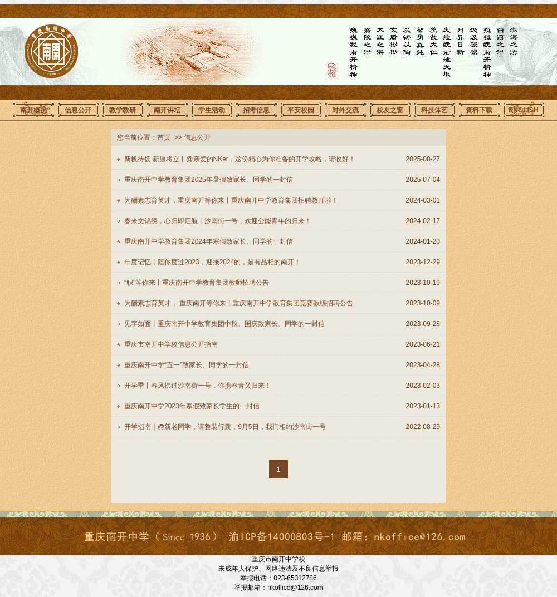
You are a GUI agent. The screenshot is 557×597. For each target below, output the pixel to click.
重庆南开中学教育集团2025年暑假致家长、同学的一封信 (208, 180)
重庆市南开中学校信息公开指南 (171, 344)
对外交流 (345, 110)
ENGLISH (523, 110)
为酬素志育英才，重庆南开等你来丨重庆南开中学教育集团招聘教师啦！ (231, 200)
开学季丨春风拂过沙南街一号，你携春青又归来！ (197, 385)
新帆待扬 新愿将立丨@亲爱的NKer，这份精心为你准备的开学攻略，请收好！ (239, 159)
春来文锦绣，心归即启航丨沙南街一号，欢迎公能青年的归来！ (217, 221)
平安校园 (300, 110)
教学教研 (122, 110)
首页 (163, 137)
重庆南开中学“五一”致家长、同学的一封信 (186, 365)
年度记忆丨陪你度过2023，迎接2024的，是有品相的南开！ (212, 262)
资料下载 (479, 110)
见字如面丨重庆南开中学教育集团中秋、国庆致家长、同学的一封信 (224, 324)
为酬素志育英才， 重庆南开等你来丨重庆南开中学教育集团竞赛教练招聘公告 (238, 303)
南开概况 (33, 110)
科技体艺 (434, 110)
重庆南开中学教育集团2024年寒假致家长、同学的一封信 (208, 241)
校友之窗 (390, 110)
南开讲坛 (167, 110)
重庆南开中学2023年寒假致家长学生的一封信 (192, 406)
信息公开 (78, 110)
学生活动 (211, 110)
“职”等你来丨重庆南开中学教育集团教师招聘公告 (196, 283)
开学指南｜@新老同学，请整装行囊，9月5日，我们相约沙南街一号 (225, 427)
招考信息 (256, 110)
